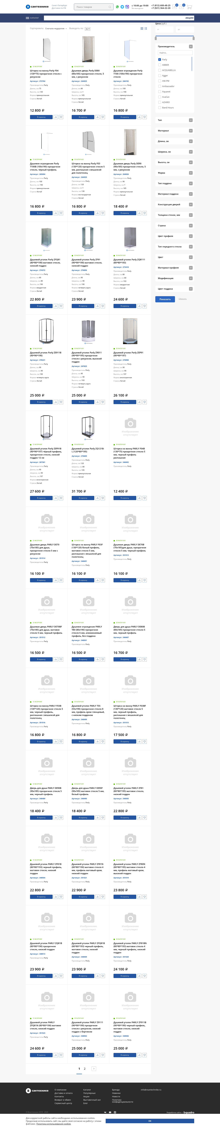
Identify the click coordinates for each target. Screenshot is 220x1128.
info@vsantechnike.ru (151, 1090)
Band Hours (168, 100)
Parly (164, 51)
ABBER (165, 57)
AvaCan (165, 89)
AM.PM (165, 73)
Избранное (60, 116)
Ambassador (168, 78)
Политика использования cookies (53, 1123)
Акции (189, 17)
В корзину (40, 116)
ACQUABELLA (169, 62)
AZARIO (166, 94)
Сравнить (54, 116)
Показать (165, 291)
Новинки (174, 17)
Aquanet (166, 84)
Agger (165, 67)
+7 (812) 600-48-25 (160, 5)
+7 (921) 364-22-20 (160, 8)
